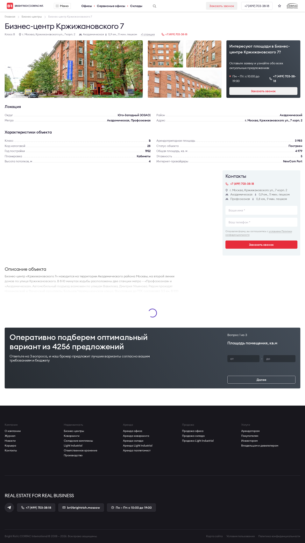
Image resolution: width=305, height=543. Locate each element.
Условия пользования (240, 536)
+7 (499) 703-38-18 (257, 6)
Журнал (10, 436)
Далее (261, 380)
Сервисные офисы (111, 6)
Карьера (10, 445)
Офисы (86, 6)
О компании (13, 431)
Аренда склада (133, 440)
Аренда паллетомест (136, 450)
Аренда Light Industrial (137, 445)
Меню (62, 6)
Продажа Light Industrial (198, 440)
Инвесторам (249, 440)
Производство (73, 455)
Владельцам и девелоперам (259, 445)
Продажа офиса (192, 431)
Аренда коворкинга (136, 436)
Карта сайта (214, 536)
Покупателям (249, 436)
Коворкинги (72, 436)
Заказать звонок (221, 6)
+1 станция (148, 34)
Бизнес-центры (74, 431)
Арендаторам (250, 431)
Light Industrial (73, 445)
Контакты (11, 450)
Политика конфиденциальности (279, 536)
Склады (136, 6)
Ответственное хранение (80, 450)
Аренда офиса (132, 431)
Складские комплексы (78, 440)
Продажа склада (193, 436)
